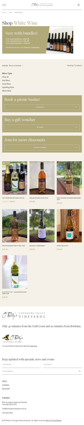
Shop (10, 13)
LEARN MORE (35, 47)
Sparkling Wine (8, 87)
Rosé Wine (6, 84)
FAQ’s (4, 381)
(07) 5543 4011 (7, 413)
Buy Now (40, 127)
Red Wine (6, 80)
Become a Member (40, 147)
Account (6, 388)
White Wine (6, 90)
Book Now (40, 107)
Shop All (5, 77)
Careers (5, 385)
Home (4, 13)
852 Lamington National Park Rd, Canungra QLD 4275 (14, 403)
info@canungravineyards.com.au (14, 408)
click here (33, 346)
